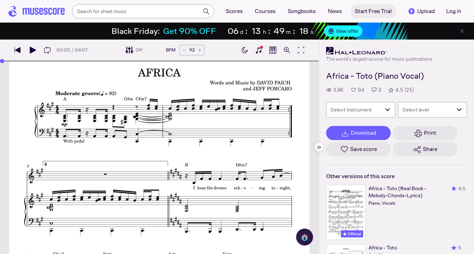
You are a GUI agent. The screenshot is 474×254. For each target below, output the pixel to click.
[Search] (206, 11)
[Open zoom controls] (287, 50)
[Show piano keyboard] (259, 50)
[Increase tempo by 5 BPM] (199, 50)
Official (352, 233)
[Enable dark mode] (245, 50)
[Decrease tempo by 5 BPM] (184, 50)
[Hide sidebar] (319, 147)
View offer (343, 31)
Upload (421, 11)
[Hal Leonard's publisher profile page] (379, 51)
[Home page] (36, 11)
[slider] (2, 61)
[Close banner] (462, 31)
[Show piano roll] (273, 50)
